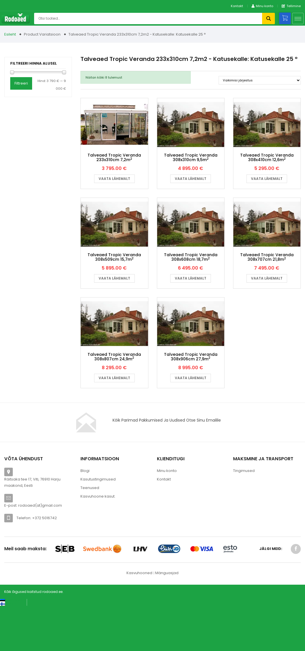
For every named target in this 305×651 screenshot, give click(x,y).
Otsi (268, 18)
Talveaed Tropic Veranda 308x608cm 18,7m (190, 287)
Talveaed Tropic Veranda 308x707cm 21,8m (267, 287)
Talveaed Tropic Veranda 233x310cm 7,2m (114, 172)
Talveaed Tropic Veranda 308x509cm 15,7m (114, 287)
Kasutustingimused (98, 523)
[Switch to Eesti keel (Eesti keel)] (11, 645)
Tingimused (244, 515)
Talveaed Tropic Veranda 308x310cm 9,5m (190, 172)
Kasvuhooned (139, 617)
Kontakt (237, 6)
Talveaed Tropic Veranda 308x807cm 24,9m (114, 401)
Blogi (85, 515)
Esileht (10, 34)
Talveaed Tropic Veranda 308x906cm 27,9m (190, 401)
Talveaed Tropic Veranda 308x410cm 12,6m (267, 172)
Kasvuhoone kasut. (97, 540)
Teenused (89, 532)
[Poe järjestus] (260, 80)
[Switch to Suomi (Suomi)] (8, 648)
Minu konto (167, 515)
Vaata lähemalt (114, 193)
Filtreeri (21, 83)
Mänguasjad (167, 617)
